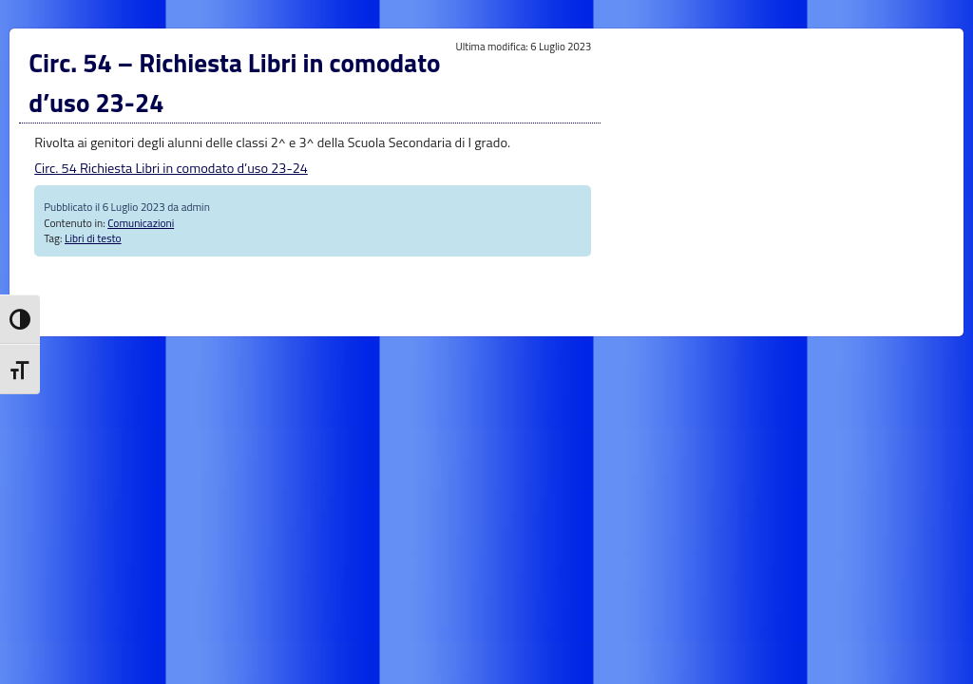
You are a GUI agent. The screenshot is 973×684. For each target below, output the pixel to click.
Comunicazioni (140, 223)
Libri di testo (93, 238)
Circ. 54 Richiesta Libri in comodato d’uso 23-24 (171, 168)
